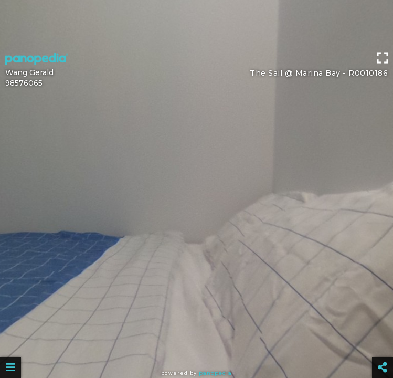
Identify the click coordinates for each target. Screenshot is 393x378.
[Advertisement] (196, 23)
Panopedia (215, 373)
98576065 (24, 83)
